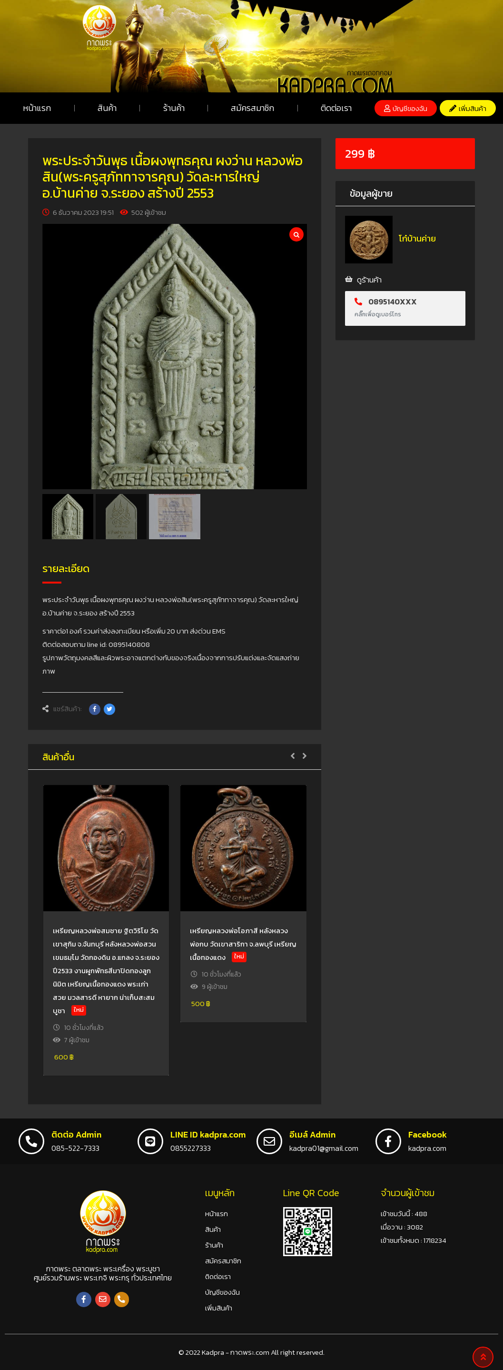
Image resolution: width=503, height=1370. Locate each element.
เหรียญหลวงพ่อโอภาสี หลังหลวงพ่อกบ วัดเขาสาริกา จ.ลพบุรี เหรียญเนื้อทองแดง (243, 944)
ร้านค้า (174, 107)
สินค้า (107, 107)
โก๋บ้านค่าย (417, 238)
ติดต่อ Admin (76, 1134)
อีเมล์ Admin (312, 1134)
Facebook (427, 1134)
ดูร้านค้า (369, 279)
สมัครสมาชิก (252, 107)
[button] (406, 108)
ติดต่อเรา (336, 107)
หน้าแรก (37, 107)
